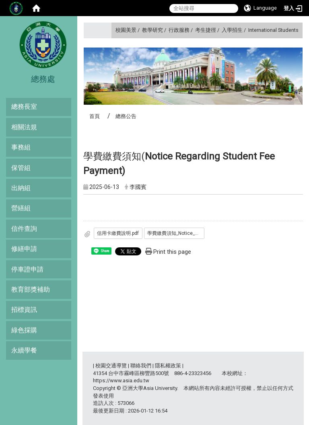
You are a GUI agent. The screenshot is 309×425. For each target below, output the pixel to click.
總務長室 (24, 106)
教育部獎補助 (30, 289)
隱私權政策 (168, 366)
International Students (273, 30)
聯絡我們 (140, 366)
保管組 (21, 168)
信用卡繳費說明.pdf (118, 233)
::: (112, 30)
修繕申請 (24, 249)
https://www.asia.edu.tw (121, 380)
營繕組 (21, 208)
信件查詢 (24, 228)
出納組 (21, 188)
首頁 (94, 116)
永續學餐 (24, 350)
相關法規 (24, 127)
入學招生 (232, 30)
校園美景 (125, 30)
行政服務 (179, 30)
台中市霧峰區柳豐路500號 (138, 373)
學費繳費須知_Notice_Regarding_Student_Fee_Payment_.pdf (175, 233)
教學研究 (152, 30)
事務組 (21, 147)
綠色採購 (24, 330)
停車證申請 (27, 269)
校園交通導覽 (111, 366)
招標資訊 (24, 309)
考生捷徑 (205, 30)
